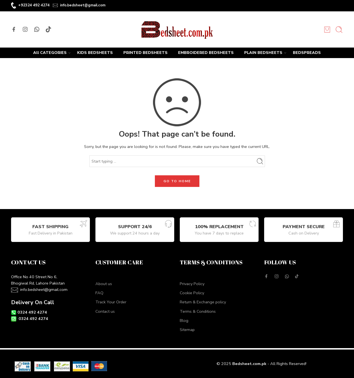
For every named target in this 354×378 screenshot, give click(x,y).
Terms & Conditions (198, 311)
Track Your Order (110, 302)
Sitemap (187, 329)
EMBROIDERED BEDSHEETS (206, 52)
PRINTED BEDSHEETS (145, 52)
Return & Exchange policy (203, 302)
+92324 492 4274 (34, 5)
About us (103, 283)
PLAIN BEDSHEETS (263, 53)
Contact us (105, 311)
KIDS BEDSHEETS (95, 52)
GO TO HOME (177, 181)
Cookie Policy (192, 293)
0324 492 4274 (32, 312)
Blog (184, 320)
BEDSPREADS (307, 52)
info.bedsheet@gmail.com (82, 5)
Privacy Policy (192, 283)
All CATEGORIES (50, 53)
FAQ (99, 293)
